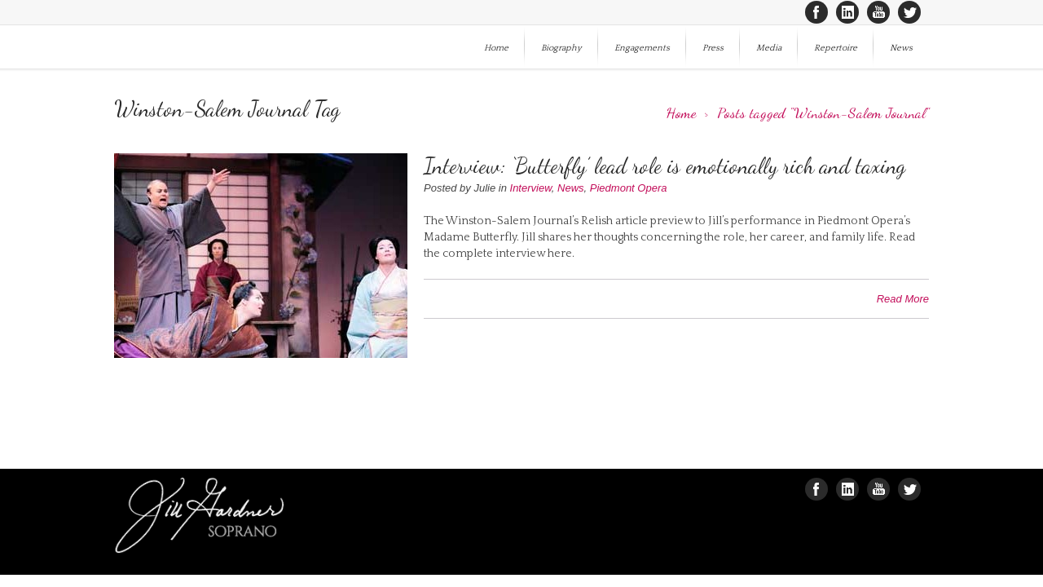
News (901, 48)
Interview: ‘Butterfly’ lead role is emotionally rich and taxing (664, 165)
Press (713, 48)
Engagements (642, 48)
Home (496, 48)
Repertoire (835, 48)
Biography (561, 48)
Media (768, 48)
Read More (903, 299)
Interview (531, 188)
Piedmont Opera (628, 188)
